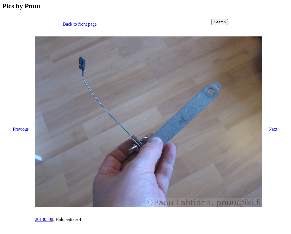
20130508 (44, 219)
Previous (21, 129)
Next (273, 129)
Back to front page (80, 24)
